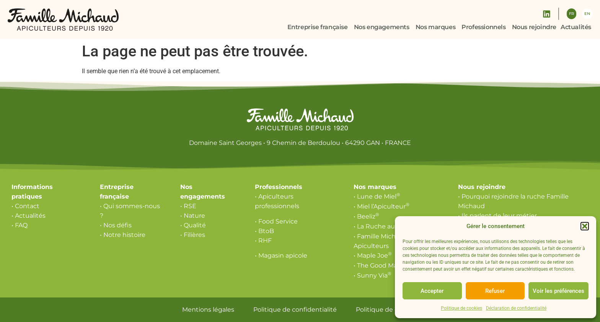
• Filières (192, 234)
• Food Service (276, 221)
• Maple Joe (373, 255)
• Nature (192, 215)
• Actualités (28, 215)
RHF (265, 240)
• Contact (25, 206)
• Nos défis (116, 225)
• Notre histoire (122, 234)
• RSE (188, 206)
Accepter (432, 291)
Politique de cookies (461, 308)
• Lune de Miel (377, 196)
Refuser (495, 291)
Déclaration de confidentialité (516, 308)
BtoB (266, 231)
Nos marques (375, 187)
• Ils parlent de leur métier (497, 215)
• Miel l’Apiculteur (381, 206)
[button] (585, 226)
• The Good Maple (382, 265)
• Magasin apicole (281, 255)
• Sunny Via (372, 275)
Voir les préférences (558, 291)
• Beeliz (366, 216)
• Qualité (193, 225)
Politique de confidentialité (295, 309)
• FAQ (19, 225)
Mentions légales (208, 309)
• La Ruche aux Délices (390, 226)
